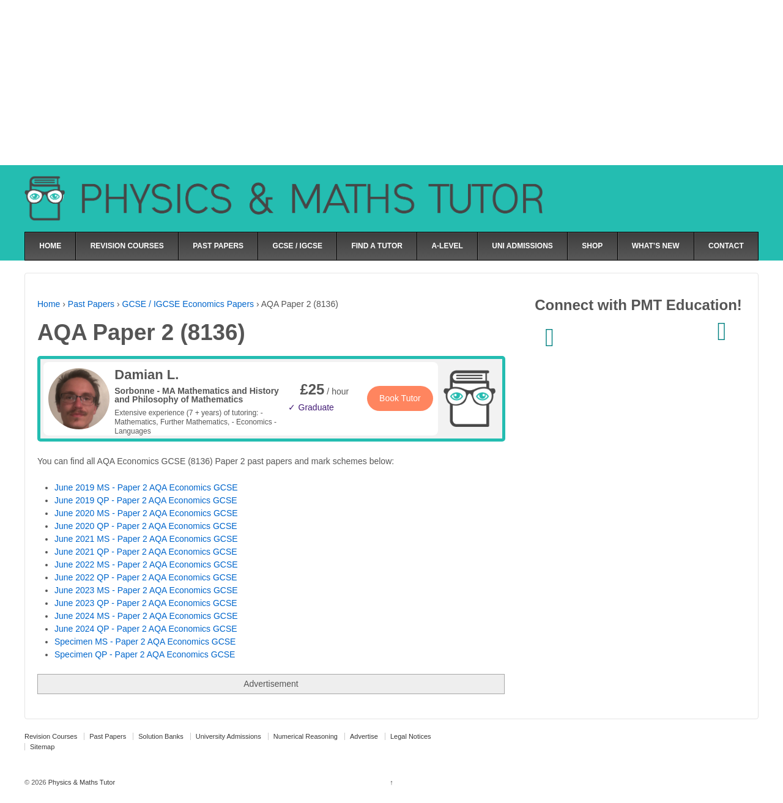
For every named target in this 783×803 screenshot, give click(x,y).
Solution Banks (160, 736)
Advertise (364, 736)
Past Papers (91, 304)
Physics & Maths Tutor (80, 782)
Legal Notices (410, 736)
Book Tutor (400, 398)
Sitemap (42, 746)
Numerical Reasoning (305, 736)
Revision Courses (50, 736)
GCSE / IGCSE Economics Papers (188, 304)
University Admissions (228, 736)
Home (48, 304)
